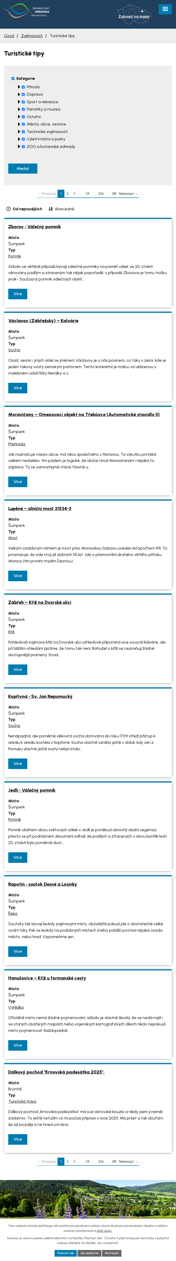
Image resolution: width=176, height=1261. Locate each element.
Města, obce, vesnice (46, 124)
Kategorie (25, 78)
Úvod (9, 35)
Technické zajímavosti (47, 131)
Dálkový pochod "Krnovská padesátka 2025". (56, 1073)
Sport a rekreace (42, 101)
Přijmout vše (63, 1253)
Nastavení (114, 1253)
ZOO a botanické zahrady (51, 146)
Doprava (35, 94)
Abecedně (64, 210)
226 (101, 195)
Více (18, 295)
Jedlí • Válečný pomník (31, 791)
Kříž (11, 633)
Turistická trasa (22, 1102)
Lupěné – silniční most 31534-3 (39, 510)
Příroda (33, 86)
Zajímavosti (32, 35)
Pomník (14, 257)
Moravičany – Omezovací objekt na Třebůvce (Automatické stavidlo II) (84, 416)
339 (114, 195)
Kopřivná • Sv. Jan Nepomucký (40, 698)
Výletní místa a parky (46, 139)
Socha (14, 351)
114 (87, 195)
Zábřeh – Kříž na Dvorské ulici (39, 604)
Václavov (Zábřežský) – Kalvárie (43, 322)
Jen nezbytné (89, 1253)
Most (13, 539)
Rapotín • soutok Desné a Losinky (42, 886)
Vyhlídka (16, 1009)
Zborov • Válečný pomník (34, 228)
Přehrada (16, 445)
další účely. (104, 1230)
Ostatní (34, 116)
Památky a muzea (43, 109)
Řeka (12, 915)
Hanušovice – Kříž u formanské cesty (47, 979)
